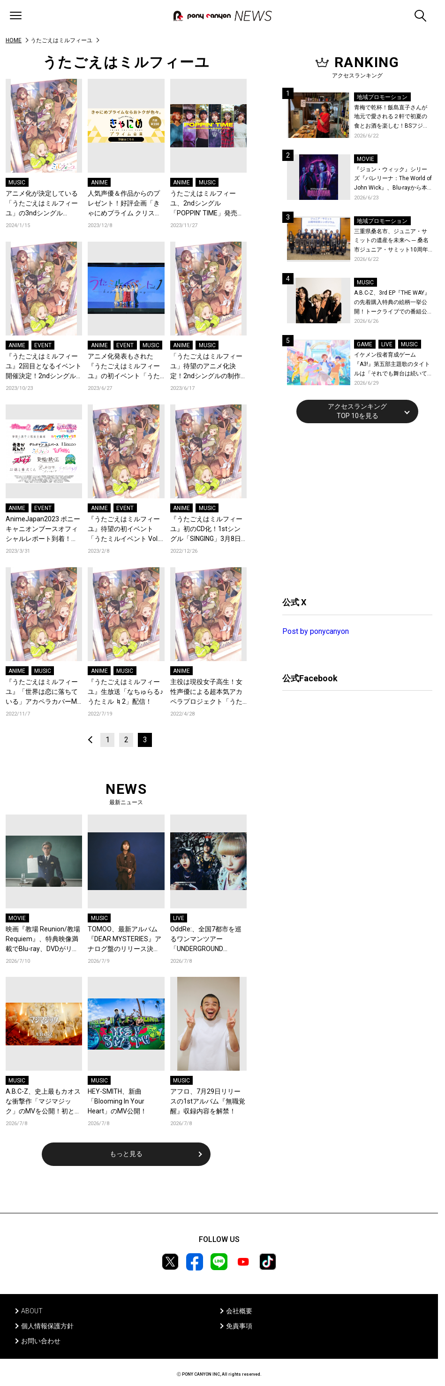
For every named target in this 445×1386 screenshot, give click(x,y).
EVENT (43, 345)
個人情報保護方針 (47, 1326)
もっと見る (126, 1154)
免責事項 (239, 1326)
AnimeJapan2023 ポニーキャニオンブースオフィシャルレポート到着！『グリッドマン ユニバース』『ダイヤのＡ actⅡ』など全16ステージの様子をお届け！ (44, 529)
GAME (364, 344)
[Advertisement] (352, 508)
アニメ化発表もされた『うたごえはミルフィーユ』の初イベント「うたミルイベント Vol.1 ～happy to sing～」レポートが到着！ (124, 366)
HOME (14, 40)
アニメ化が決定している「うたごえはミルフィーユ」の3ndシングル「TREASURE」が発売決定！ (42, 204)
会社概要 (239, 1311)
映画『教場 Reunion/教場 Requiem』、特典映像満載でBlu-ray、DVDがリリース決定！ (43, 939)
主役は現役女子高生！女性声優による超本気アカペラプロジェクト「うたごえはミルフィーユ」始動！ (206, 692)
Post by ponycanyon (315, 631)
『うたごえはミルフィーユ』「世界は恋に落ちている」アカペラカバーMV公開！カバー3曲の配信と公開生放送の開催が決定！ (44, 692)
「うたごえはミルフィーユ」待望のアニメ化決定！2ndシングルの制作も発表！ (206, 366)
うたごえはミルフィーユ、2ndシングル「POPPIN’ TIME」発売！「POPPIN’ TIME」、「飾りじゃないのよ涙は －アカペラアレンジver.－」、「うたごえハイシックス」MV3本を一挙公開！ (208, 204)
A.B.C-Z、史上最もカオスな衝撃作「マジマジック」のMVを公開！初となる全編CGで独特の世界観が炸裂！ (43, 1102)
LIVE (178, 918)
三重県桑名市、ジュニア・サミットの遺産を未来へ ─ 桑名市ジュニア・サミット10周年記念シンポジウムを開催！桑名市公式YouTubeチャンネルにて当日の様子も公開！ (393, 241)
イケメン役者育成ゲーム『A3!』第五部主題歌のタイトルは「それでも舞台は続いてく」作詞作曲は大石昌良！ (392, 364)
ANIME (99, 182)
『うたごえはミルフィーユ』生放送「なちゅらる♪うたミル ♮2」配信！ (125, 691)
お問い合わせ (40, 1341)
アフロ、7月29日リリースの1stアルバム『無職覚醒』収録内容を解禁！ (207, 1101)
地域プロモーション (382, 97)
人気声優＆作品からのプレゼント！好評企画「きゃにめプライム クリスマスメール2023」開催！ (124, 204)
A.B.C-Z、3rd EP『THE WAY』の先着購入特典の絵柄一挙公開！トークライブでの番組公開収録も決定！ (392, 302)
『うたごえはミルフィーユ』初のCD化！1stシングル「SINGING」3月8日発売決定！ (206, 529)
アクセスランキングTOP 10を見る (357, 411)
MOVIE (17, 918)
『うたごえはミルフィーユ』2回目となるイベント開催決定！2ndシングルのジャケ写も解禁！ (44, 366)
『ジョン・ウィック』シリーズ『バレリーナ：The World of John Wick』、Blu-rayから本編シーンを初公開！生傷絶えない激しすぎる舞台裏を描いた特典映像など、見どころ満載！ (393, 179)
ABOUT (32, 1311)
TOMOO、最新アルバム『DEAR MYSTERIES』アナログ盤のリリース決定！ (124, 939)
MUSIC (16, 182)
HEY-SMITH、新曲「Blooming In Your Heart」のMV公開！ (117, 1101)
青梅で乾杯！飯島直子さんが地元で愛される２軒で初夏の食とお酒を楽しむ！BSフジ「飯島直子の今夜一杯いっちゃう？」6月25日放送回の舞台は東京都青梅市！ (392, 117)
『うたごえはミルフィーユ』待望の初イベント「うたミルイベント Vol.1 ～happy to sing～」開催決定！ (125, 529)
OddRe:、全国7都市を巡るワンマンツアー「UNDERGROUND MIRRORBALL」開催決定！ (205, 939)
